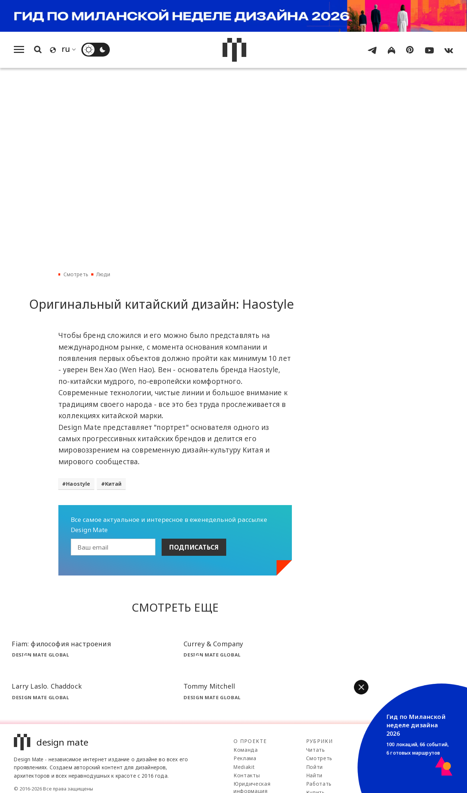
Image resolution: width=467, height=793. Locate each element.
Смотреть (75, 274)
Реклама (245, 758)
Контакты (247, 775)
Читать (315, 749)
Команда (246, 749)
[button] (361, 687)
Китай (113, 483)
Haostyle (78, 483)
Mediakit (244, 766)
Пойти (314, 766)
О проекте (250, 741)
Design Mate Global (40, 654)
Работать (319, 783)
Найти (314, 775)
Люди (103, 274)
